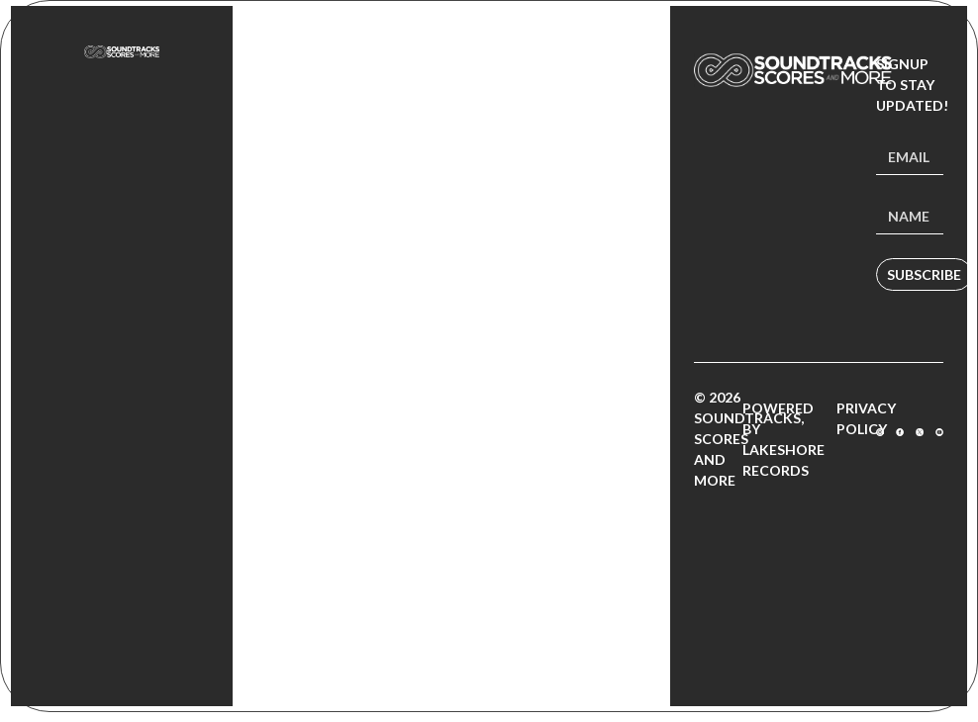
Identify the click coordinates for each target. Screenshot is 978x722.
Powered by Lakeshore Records (783, 439)
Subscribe (924, 274)
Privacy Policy (866, 418)
